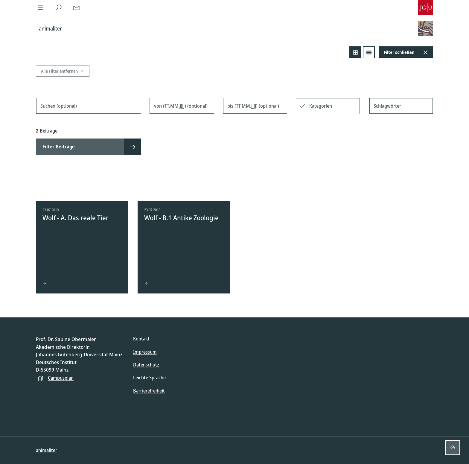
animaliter (46, 450)
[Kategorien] (332, 106)
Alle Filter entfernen (62, 71)
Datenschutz (146, 364)
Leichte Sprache (149, 377)
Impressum (145, 352)
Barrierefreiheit (149, 390)
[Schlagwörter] (401, 106)
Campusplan (61, 378)
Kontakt (141, 338)
